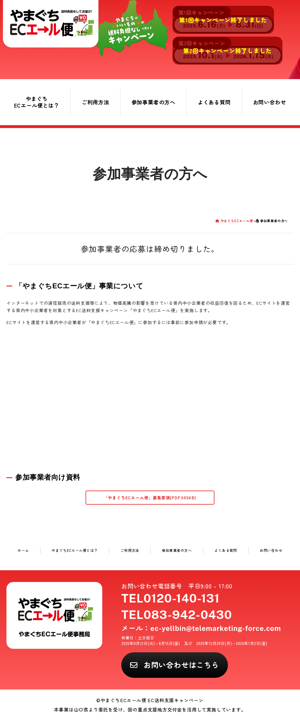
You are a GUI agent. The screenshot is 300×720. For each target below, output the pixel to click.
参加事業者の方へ (153, 102)
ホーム (23, 550)
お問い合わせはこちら (181, 664)
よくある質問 (214, 102)
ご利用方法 (95, 102)
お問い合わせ (269, 102)
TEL (170, 598)
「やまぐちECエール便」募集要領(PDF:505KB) (150, 498)
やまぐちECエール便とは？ (36, 102)
